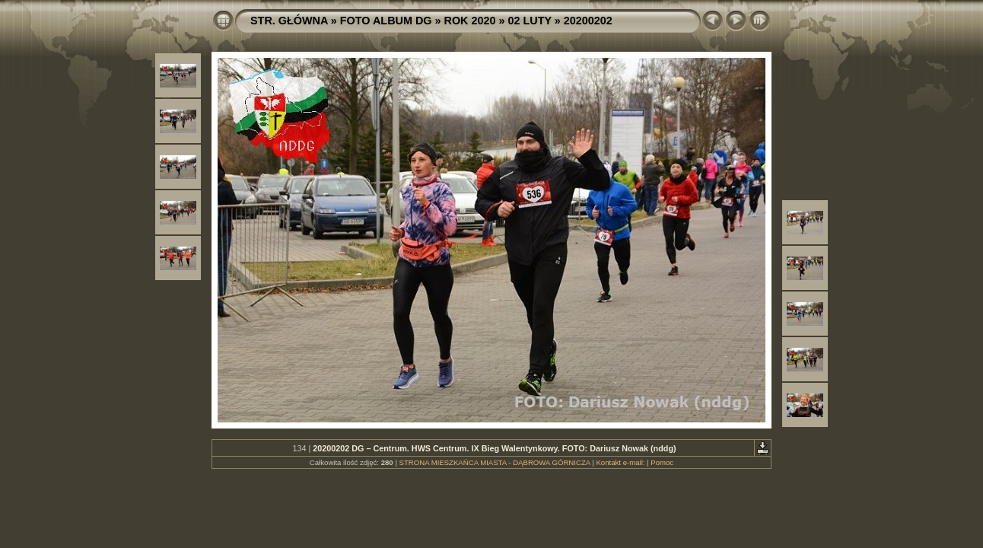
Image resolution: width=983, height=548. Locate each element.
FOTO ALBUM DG (386, 20)
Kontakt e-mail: (620, 462)
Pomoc (662, 462)
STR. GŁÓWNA (289, 20)
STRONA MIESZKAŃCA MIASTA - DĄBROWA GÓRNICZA (494, 462)
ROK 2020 (470, 20)
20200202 (588, 20)
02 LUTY (530, 20)
